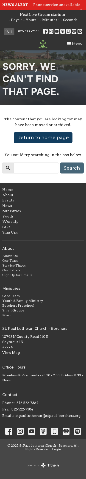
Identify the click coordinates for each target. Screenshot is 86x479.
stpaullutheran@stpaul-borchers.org (48, 416)
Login (56, 449)
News (7, 206)
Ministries (11, 211)
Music (7, 315)
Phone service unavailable (56, 5)
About (7, 195)
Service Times (14, 265)
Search (72, 168)
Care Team (11, 296)
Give (6, 227)
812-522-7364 (29, 31)
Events (8, 200)
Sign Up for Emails (17, 275)
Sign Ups (10, 232)
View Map (11, 353)
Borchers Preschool (18, 305)
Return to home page (43, 137)
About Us (10, 256)
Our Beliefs (11, 270)
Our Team (10, 260)
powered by (43, 465)
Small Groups (13, 310)
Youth (7, 216)
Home (7, 190)
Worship (10, 222)
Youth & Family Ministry (22, 301)
